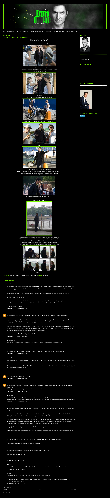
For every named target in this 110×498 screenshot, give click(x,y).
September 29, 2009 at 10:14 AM (17, 370)
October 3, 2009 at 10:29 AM (16, 460)
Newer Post (5, 489)
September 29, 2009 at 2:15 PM (17, 378)
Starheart (9, 395)
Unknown (9, 382)
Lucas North (46, 275)
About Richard (10, 31)
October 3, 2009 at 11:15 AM (16, 469)
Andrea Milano (10, 374)
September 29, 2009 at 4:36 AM (17, 336)
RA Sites (18, 31)
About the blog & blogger (37, 31)
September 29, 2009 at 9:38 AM (17, 353)
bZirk (8, 464)
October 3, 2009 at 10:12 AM (16, 433)
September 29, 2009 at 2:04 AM (17, 309)
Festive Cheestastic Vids (71, 31)
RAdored (9, 313)
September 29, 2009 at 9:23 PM (17, 402)
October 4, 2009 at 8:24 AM (16, 483)
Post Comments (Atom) (14, 493)
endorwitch (9, 357)
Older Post (73, 489)
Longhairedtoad (10, 349)
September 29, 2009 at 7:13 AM (17, 345)
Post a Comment (7, 487)
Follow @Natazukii (84, 59)
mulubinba (9, 340)
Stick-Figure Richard (59, 31)
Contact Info (48, 31)
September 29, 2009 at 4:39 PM (17, 391)
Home (3, 31)
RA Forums (26, 31)
